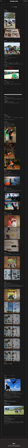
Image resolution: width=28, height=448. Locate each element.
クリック (9, 59)
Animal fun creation (14, 1)
